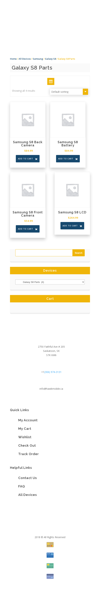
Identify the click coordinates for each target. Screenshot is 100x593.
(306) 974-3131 (53, 372)
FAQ (21, 486)
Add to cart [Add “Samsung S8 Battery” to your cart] (65, 158)
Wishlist (24, 437)
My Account (28, 420)
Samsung (38, 58)
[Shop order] (69, 92)
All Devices (25, 58)
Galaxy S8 (50, 58)
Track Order (28, 454)
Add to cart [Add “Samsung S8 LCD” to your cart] (70, 225)
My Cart (24, 428)
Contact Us (27, 478)
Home (13, 58)
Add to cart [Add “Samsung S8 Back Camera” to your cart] (25, 158)
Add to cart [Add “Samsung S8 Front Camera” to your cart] (25, 228)
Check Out (27, 445)
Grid (47, 81)
